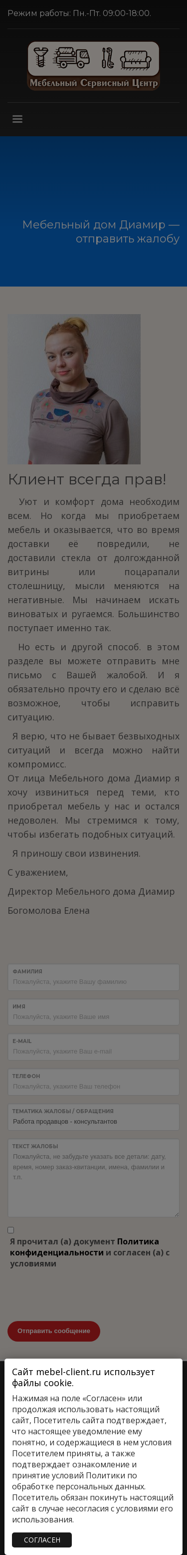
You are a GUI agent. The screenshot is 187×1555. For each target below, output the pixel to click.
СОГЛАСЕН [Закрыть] (42, 1539)
